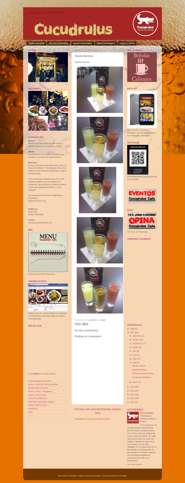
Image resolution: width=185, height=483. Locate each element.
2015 (132, 391)
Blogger (123, 476)
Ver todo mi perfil (134, 464)
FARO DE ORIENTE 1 (38, 398)
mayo (135, 359)
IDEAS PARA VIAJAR (37, 405)
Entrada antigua (111, 409)
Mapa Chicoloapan (106, 43)
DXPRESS (33, 409)
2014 (132, 394)
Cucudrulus (35, 374)
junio (135, 355)
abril (135, 362)
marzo (135, 382)
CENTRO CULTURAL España (41, 402)
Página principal (36, 43)
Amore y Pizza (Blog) (37, 395)
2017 (132, 332)
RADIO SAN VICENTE (38, 388)
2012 (132, 402)
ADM (30, 412)
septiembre (138, 343)
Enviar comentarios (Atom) (98, 419)
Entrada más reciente (87, 409)
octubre (136, 340)
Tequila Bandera (139, 370)
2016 (132, 387)
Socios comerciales (82, 43)
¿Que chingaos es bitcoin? (39, 381)
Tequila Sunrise (138, 366)
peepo (98, 476)
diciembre (137, 336)
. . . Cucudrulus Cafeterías (43, 12)
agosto (136, 347)
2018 (132, 329)
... (29, 419)
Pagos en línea (127, 43)
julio (135, 351)
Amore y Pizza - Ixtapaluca (39, 391)
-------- (30, 416)
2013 (132, 398)
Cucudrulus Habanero (141, 377)
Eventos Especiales (58, 43)
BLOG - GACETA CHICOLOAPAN (43, 384)
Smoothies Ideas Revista (143, 373)
